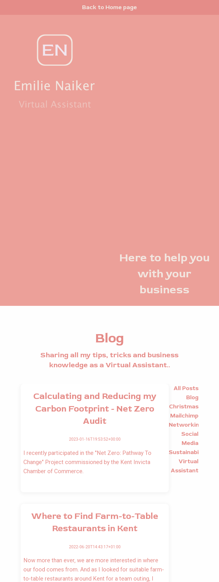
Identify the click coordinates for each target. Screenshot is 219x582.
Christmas (183, 406)
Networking (185, 424)
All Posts (186, 388)
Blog (192, 397)
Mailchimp (184, 415)
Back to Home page (109, 7)
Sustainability (188, 452)
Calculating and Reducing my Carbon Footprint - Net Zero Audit (94, 409)
